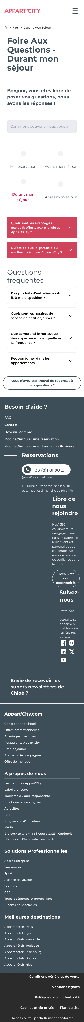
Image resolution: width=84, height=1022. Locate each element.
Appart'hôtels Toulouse (21, 945)
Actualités (11, 808)
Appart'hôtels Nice (18, 964)
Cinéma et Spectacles (20, 905)
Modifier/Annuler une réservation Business (39, 446)
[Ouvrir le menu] (75, 10)
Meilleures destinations (32, 917)
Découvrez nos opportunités (66, 578)
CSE (7, 892)
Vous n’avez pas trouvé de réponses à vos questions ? (42, 383)
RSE (7, 814)
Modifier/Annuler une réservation (31, 439)
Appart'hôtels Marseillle (22, 939)
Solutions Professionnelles (35, 851)
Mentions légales (66, 987)
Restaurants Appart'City (22, 742)
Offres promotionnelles (21, 730)
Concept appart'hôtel (20, 723)
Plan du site (70, 1008)
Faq (15, 27)
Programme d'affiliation (22, 821)
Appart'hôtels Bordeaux (22, 958)
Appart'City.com (23, 714)
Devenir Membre (18, 432)
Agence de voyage (18, 879)
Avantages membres (20, 736)
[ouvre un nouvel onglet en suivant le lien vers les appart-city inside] (70, 624)
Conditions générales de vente (54, 977)
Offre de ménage (17, 761)
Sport (8, 873)
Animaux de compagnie (22, 755)
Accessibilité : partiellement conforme (43, 1018)
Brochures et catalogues (22, 802)
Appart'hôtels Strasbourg (23, 952)
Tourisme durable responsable (27, 796)
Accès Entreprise (17, 861)
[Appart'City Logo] (22, 11)
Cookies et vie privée (37, 1008)
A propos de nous (25, 773)
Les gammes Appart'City (22, 783)
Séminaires (12, 867)
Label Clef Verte (16, 789)
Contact (10, 425)
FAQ (7, 418)
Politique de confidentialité (57, 997)
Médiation (11, 827)
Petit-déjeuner (15, 749)
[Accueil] (5, 27)
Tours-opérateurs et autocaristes (28, 898)
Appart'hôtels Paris (18, 926)
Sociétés (10, 886)
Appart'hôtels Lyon (18, 933)
